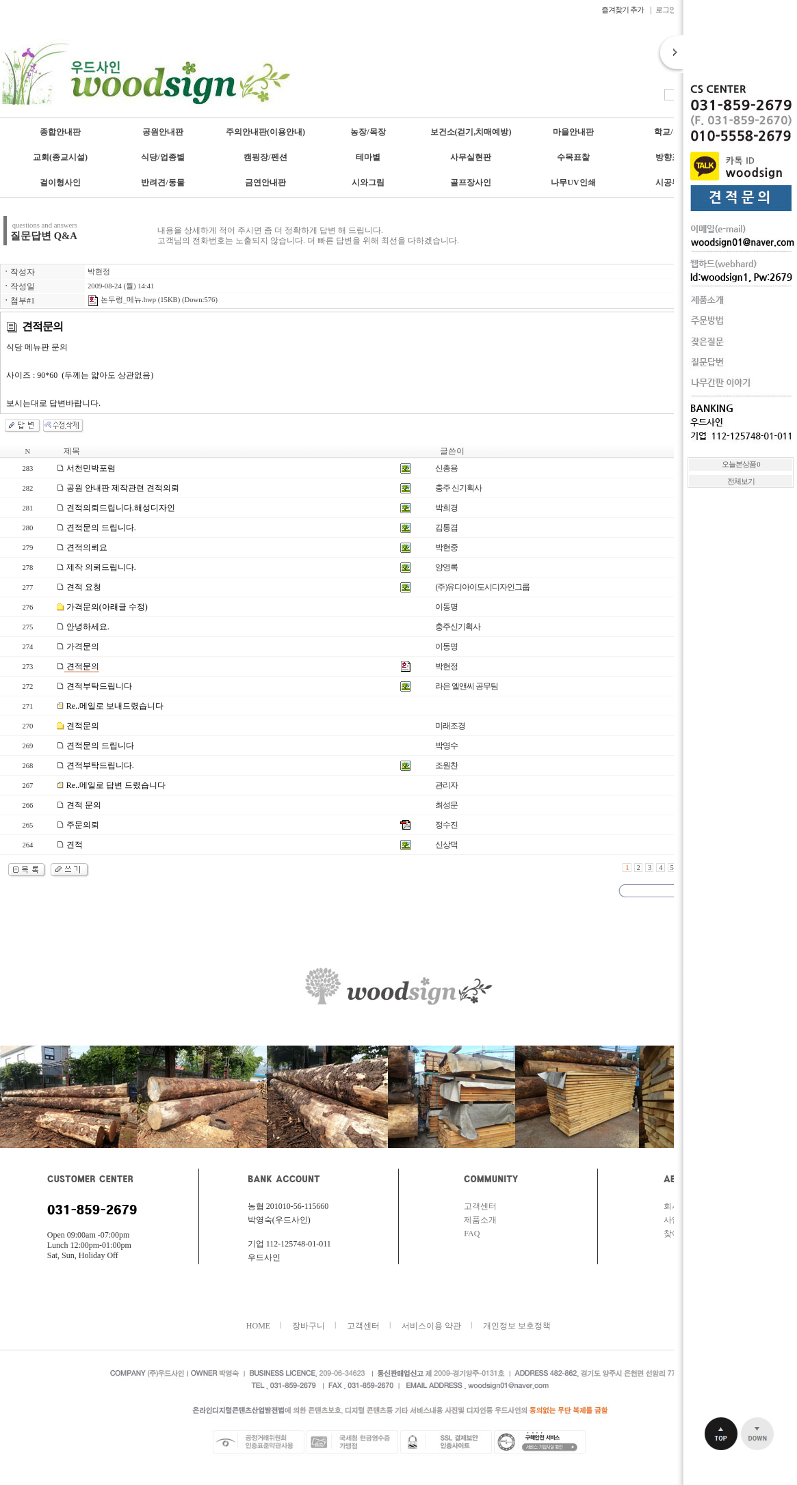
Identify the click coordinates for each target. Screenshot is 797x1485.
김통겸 (446, 527)
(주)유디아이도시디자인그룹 (482, 587)
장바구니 (308, 1326)
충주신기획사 (457, 626)
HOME (258, 1326)
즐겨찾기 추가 (623, 9)
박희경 (446, 508)
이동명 (446, 607)
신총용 (446, 468)
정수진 (446, 825)
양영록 (446, 567)
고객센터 (480, 1206)
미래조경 (450, 726)
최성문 (446, 805)
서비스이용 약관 (431, 1326)
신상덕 (446, 844)
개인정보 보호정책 (517, 1326)
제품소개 (480, 1220)
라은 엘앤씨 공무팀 (466, 686)
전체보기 (741, 481)
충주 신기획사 (458, 488)
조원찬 (446, 765)
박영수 (446, 745)
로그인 (665, 9)
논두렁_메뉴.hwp (122, 299)
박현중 (446, 547)
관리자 (446, 785)
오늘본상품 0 (741, 464)
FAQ (472, 1233)
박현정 (99, 271)
